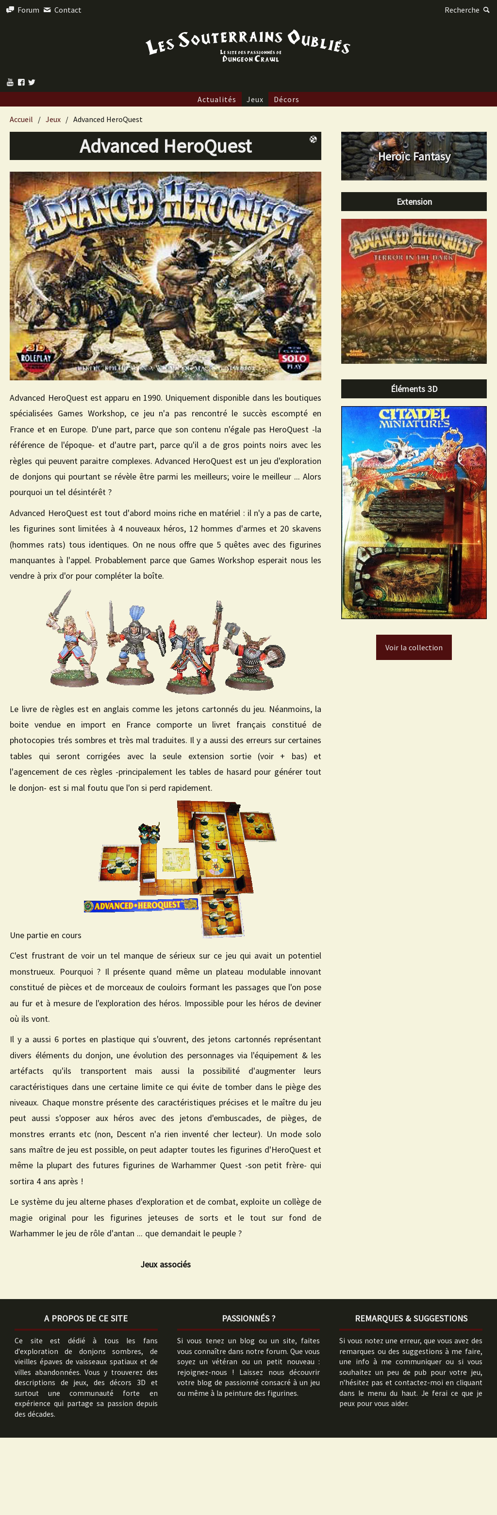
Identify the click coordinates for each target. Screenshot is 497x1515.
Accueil (21, 119)
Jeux (255, 99)
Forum (22, 10)
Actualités (217, 99)
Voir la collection (414, 647)
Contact (61, 10)
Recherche (468, 10)
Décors (286, 99)
